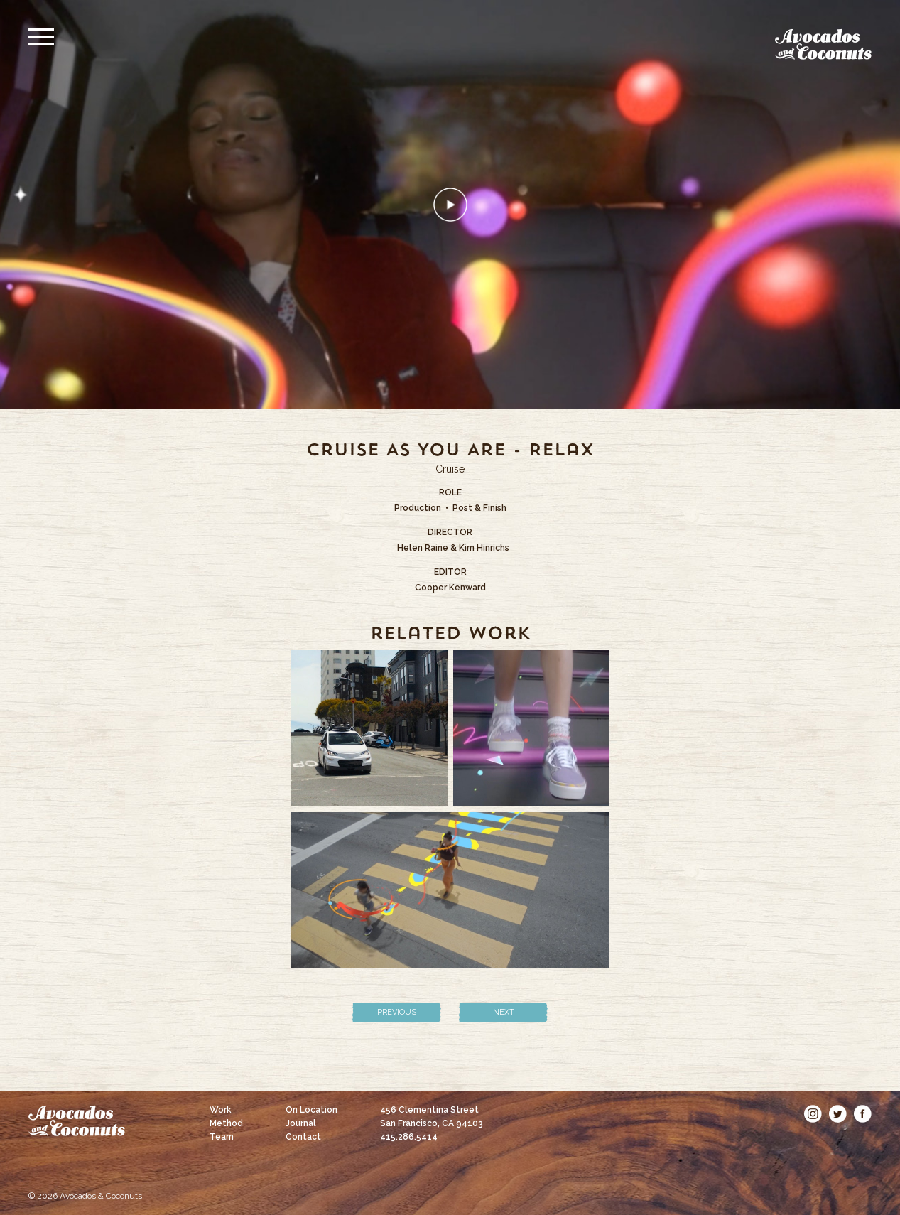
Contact (303, 1137)
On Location (311, 1110)
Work (221, 1110)
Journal (301, 1123)
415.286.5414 (409, 1137)
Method (226, 1123)
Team (222, 1137)
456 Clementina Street (431, 1116)
